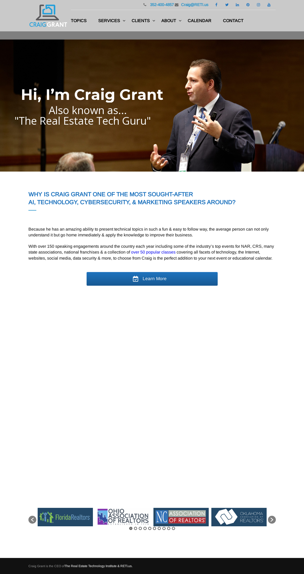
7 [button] (159, 528)
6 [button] (154, 528)
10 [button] (173, 528)
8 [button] (164, 528)
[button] (32, 520)
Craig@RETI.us (194, 4)
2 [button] (135, 528)
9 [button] (168, 528)
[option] (65, 517)
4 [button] (145, 528)
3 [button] (140, 528)
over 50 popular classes (153, 252)
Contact (233, 20)
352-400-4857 (161, 4)
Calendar (199, 20)
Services (109, 20)
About (168, 20)
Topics (79, 20)
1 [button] (130, 528)
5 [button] (149, 528)
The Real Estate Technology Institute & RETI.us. (98, 566)
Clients (141, 20)
